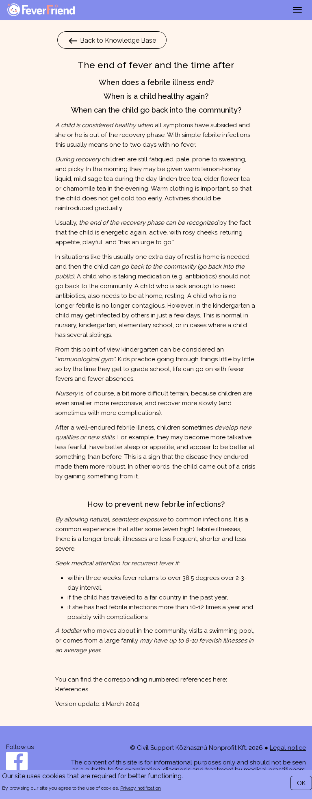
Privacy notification (140, 788)
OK (301, 783)
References (71, 689)
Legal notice (288, 747)
